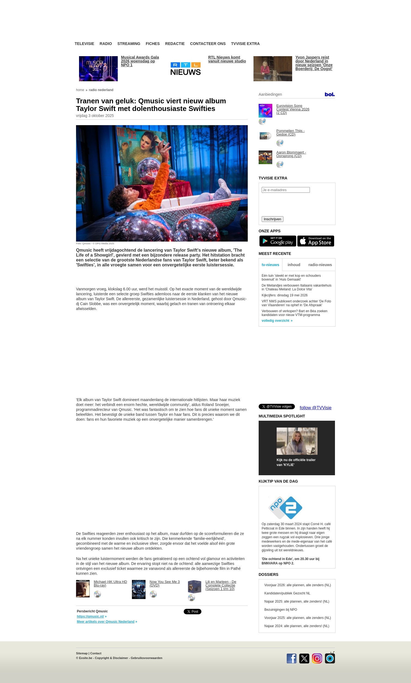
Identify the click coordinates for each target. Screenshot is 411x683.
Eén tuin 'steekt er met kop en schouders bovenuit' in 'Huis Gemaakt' (291, 277)
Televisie (84, 44)
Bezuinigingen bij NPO (280, 610)
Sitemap (82, 653)
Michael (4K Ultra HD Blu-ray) (110, 583)
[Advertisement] (257, 26)
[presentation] (297, 204)
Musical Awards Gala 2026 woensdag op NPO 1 (140, 61)
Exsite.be (85, 658)
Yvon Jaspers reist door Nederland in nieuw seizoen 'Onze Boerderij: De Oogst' (314, 63)
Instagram (317, 657)
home (80, 90)
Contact (95, 653)
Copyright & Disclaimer (111, 658)
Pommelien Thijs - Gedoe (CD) (290, 132)
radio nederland (101, 90)
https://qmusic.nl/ (90, 616)
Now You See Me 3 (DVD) (165, 583)
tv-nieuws (270, 265)
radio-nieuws (320, 265)
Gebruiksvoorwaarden (146, 658)
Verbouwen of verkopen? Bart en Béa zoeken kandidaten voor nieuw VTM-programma (295, 313)
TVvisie (330, 657)
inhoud (294, 265)
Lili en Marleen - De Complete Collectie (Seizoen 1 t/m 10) (221, 585)
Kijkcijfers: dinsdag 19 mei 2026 (285, 295)
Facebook (291, 657)
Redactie (175, 44)
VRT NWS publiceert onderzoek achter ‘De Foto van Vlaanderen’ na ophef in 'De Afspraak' (296, 303)
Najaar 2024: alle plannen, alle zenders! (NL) (296, 626)
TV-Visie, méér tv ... (118, 25)
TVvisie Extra (245, 44)
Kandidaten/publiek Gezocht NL (287, 593)
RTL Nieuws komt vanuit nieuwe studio (227, 59)
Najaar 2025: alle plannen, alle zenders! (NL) (296, 601)
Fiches (153, 44)
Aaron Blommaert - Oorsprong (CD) (291, 154)
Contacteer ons (208, 44)
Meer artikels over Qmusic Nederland (105, 622)
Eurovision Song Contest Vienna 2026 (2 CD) (292, 109)
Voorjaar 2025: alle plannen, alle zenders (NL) (297, 618)
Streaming (128, 44)
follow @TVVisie (315, 407)
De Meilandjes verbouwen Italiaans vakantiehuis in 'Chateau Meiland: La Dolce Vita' (296, 287)
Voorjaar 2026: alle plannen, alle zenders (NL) (297, 585)
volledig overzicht (275, 321)
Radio (106, 44)
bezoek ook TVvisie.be (317, 4)
